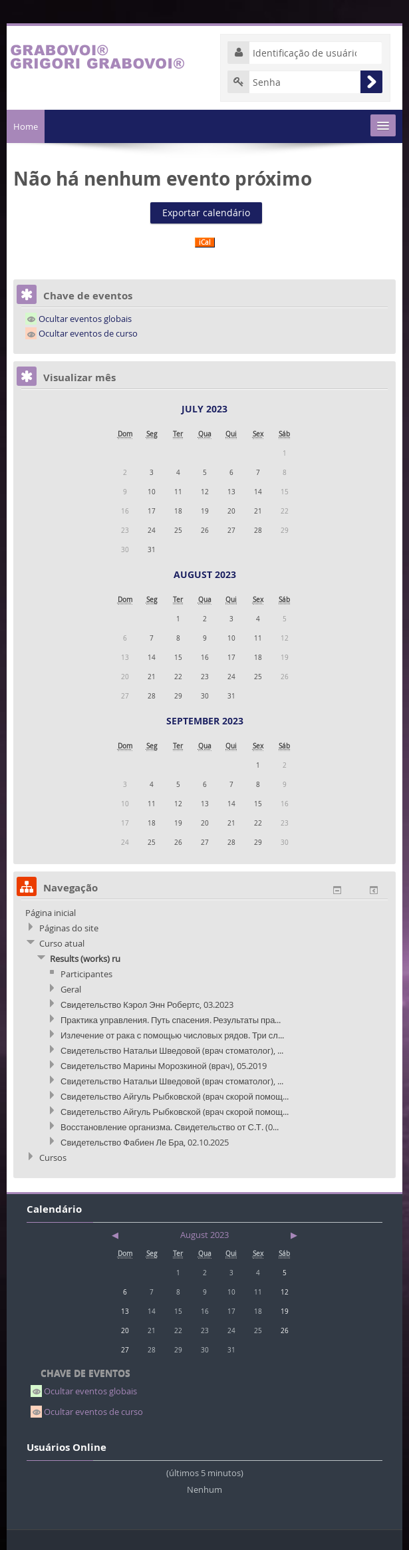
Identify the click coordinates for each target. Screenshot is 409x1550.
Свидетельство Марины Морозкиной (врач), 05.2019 (164, 1066)
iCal (205, 242)
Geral (71, 989)
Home (25, 126)
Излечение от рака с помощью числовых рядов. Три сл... (172, 1035)
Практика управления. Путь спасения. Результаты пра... (171, 1020)
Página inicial (50, 913)
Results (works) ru (85, 959)
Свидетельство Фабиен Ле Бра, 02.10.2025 (145, 1142)
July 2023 (204, 408)
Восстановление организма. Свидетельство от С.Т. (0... (170, 1127)
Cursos (53, 1157)
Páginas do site (68, 928)
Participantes (86, 974)
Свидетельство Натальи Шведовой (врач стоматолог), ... (172, 1050)
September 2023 (204, 720)
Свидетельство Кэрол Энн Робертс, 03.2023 (147, 1004)
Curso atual (61, 943)
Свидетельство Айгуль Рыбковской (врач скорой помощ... (175, 1096)
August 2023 (205, 574)
